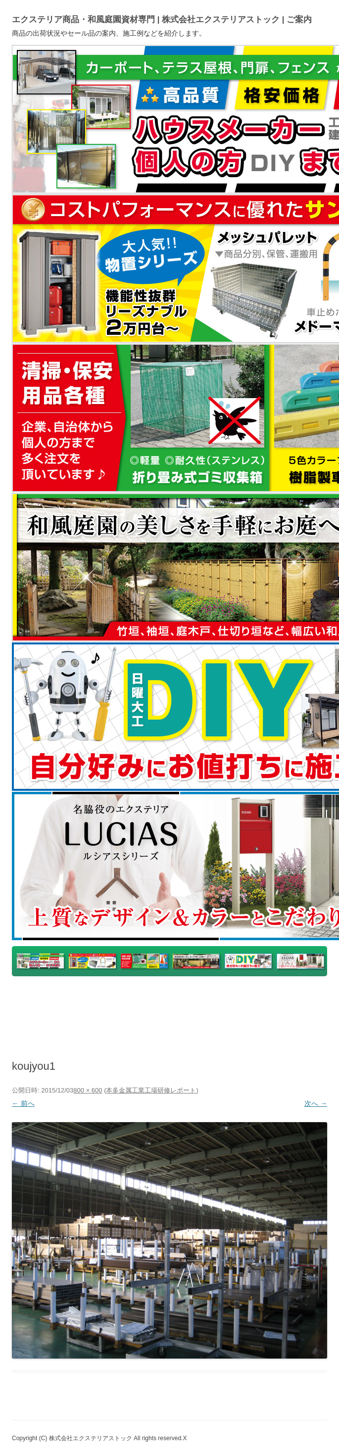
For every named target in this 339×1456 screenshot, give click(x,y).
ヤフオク (231, 999)
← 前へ (23, 1103)
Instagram (189, 1023)
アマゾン (279, 999)
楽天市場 (184, 999)
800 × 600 (87, 1090)
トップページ (46, 999)
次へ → (315, 1103)
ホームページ (129, 1023)
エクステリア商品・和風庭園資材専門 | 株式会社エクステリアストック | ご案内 (162, 19)
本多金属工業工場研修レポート (151, 1090)
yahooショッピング (118, 999)
